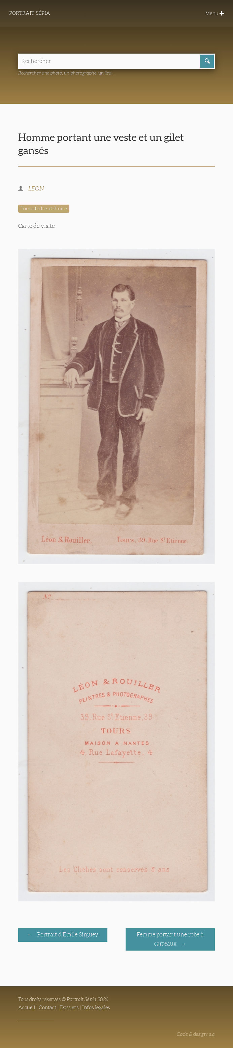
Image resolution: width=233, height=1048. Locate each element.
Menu (214, 13)
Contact (47, 1007)
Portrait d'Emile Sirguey (67, 934)
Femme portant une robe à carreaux (170, 939)
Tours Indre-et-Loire (44, 208)
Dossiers (69, 1007)
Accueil (26, 1007)
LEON (36, 188)
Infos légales (96, 1007)
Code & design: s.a (196, 1034)
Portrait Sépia (29, 13)
